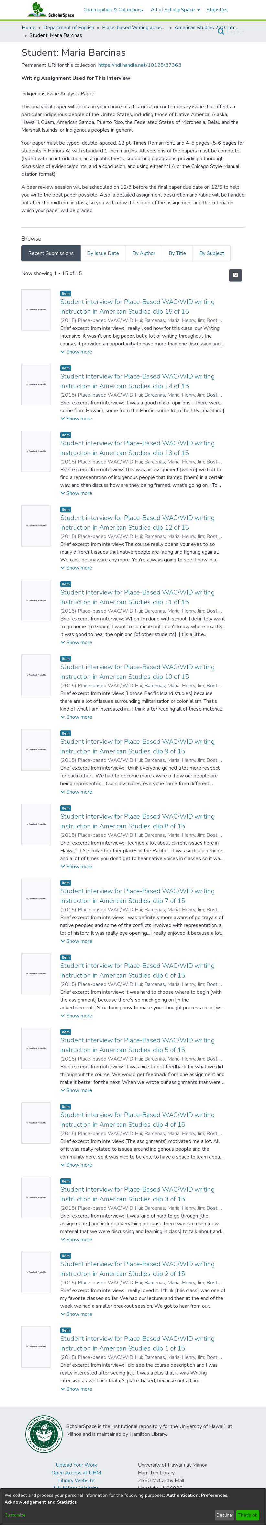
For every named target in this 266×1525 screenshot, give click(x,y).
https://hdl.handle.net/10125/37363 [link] (140, 65)
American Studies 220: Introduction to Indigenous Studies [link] (206, 27)
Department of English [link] (68, 27)
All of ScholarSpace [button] (173, 9)
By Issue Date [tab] (103, 253)
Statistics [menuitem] (216, 9)
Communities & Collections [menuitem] (113, 9)
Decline (224, 1515)
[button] (221, 32)
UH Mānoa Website (76, 1488)
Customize (15, 1515)
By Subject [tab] (211, 253)
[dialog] (133, 1507)
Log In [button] (234, 31)
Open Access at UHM (76, 1472)
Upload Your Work (76, 1465)
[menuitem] (175, 9)
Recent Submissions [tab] (51, 253)
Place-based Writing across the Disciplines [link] (134, 27)
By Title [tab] (177, 253)
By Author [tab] (143, 253)
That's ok (247, 1515)
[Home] (49, 10)
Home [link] (29, 27)
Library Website (76, 1480)
